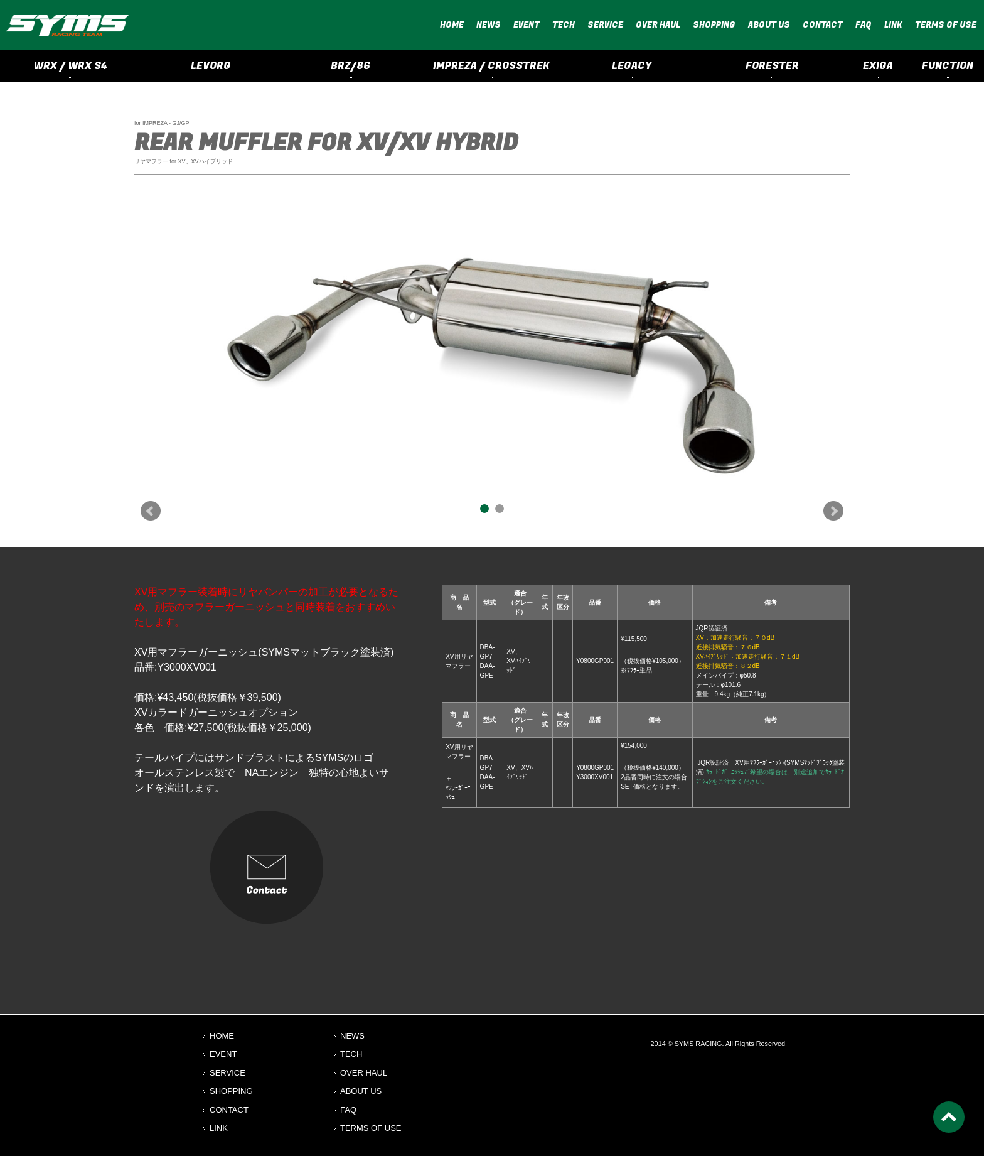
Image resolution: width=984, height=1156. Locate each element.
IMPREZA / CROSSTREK (491, 65)
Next (833, 511)
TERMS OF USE (945, 25)
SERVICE (605, 25)
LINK (893, 25)
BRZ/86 (351, 65)
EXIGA (878, 65)
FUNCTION (947, 65)
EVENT (526, 25)
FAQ (863, 25)
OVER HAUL (658, 25)
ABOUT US (769, 25)
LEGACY (631, 65)
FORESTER (772, 65)
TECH (563, 25)
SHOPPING (714, 25)
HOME (452, 25)
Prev (151, 511)
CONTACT (823, 25)
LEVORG (211, 65)
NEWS (488, 25)
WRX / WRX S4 (70, 65)
